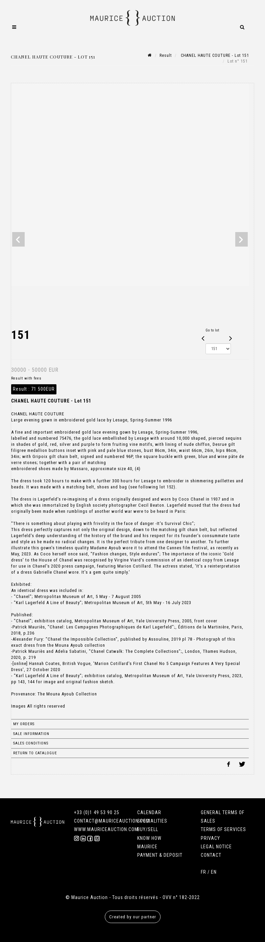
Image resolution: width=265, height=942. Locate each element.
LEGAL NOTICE (216, 846)
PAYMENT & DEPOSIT (160, 855)
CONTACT (211, 855)
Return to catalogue (35, 753)
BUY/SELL (147, 829)
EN (214, 872)
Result (166, 55)
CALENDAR (149, 812)
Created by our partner (132, 916)
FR (203, 872)
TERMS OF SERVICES (223, 829)
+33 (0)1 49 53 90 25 (96, 812)
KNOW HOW (149, 838)
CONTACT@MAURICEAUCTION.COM (112, 821)
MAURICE (147, 846)
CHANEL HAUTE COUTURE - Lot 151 (214, 55)
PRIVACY (210, 838)
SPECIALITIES (152, 821)
